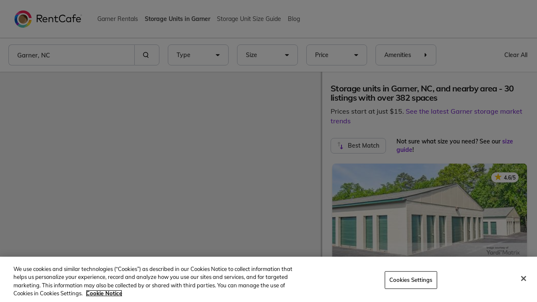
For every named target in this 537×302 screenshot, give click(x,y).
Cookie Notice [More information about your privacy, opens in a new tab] (104, 293)
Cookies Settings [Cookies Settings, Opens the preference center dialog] (411, 279)
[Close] (523, 278)
